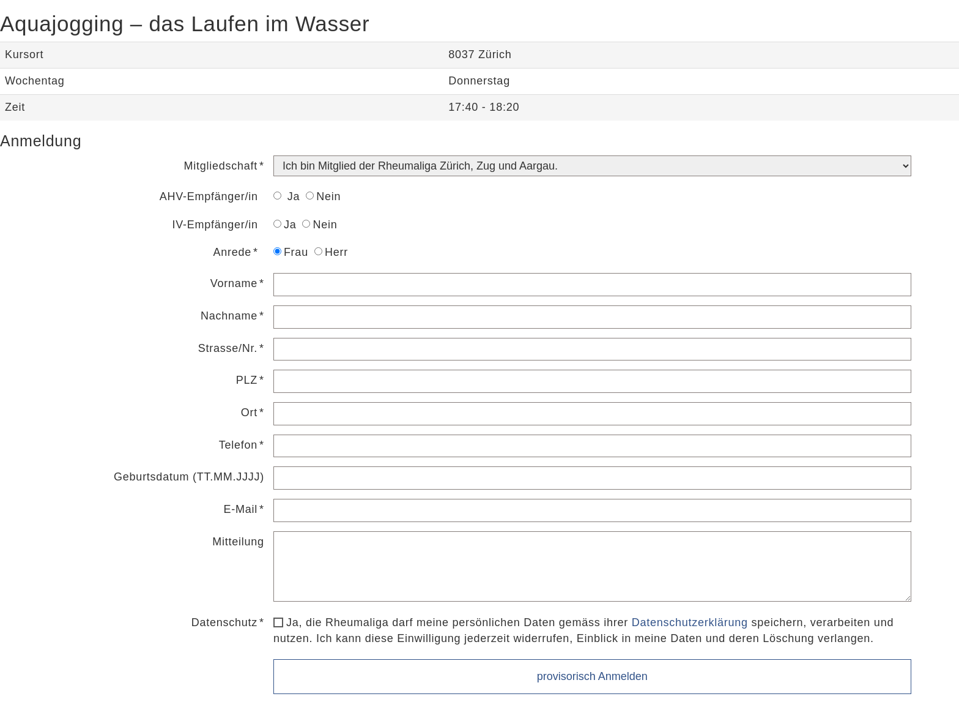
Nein (323, 196)
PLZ (246, 380)
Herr (331, 252)
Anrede (232, 252)
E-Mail (241, 509)
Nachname (229, 316)
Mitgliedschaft (221, 166)
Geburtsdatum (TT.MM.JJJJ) (189, 477)
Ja (286, 196)
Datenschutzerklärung (690, 622)
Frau (290, 252)
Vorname (233, 283)
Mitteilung (238, 542)
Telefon (238, 445)
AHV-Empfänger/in (209, 196)
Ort (249, 412)
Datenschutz (224, 622)
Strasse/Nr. (227, 348)
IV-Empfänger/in (215, 225)
